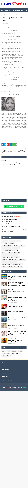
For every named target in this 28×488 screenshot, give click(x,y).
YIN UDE (4, 266)
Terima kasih (7, 218)
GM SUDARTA (5, 255)
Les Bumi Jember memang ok (11, 219)
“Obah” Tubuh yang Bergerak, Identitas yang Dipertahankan (16, 290)
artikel (3, 355)
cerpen (3, 353)
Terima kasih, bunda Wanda (10, 228)
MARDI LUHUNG (5, 262)
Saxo (22, 385)
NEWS (8, 353)
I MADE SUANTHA (6, 257)
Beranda (3, 15)
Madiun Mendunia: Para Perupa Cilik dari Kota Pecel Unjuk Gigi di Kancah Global (17, 276)
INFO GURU (14, 351)
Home (4, 385)
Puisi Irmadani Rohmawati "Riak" (16, 317)
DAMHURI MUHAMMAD (19, 245)
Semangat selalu (8, 221)
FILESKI (16, 250)
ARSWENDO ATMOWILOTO (15, 241)
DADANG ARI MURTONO (7, 245)
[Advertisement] (14, 439)
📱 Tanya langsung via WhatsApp (14, 206)
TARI (17, 353)
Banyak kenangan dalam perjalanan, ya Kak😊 (15, 229)
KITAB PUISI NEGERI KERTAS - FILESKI (17, 311)
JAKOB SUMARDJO (12, 259)
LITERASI (20, 351)
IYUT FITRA (4, 259)
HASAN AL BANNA (13, 255)
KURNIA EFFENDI (21, 259)
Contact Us (14, 385)
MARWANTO (13, 262)
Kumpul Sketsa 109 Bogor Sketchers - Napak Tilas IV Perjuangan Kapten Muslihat (17, 333)
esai (21, 353)
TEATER (12, 353)
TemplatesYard (13, 387)
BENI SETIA (4, 243)
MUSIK (8, 351)
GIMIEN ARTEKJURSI (16, 252)
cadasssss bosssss (8, 231)
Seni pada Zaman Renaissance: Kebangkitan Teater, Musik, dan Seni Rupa (16, 325)
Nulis (19, 385)
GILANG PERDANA (6, 252)
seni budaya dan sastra (14, 10)
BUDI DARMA (11, 243)
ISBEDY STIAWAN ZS (15, 257)
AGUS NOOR (5, 241)
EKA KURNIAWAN (15, 248)
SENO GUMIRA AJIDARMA (17, 264)
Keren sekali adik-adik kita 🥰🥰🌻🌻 (12, 216)
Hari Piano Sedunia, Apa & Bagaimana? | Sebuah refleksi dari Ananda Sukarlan (17, 340)
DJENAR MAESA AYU (6, 248)
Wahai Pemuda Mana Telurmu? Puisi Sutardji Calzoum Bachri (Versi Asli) (17, 305)
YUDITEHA (10, 266)
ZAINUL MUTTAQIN (18, 266)
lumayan (6, 233)
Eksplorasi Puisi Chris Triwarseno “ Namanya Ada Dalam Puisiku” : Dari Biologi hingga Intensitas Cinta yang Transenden (17, 298)
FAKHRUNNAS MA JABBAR (7, 250)
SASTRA (3, 351)
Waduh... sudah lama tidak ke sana (12, 226)
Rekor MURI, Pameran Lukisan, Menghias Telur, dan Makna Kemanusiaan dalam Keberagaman (17, 284)
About (8, 385)
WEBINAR (9, 355)
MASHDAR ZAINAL (6, 264)
